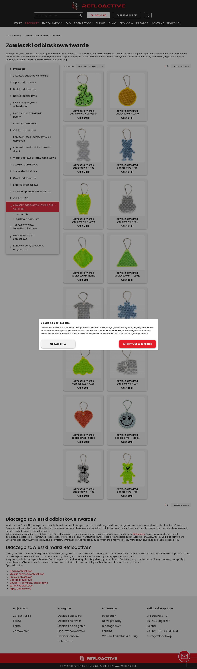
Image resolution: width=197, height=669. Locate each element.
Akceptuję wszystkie (137, 344)
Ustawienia (58, 344)
